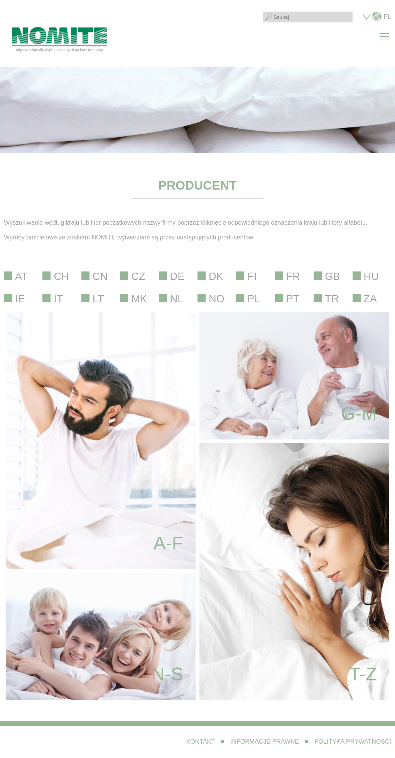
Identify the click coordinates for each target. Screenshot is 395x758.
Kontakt (200, 741)
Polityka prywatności (352, 741)
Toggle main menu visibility (385, 32)
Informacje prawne (264, 741)
